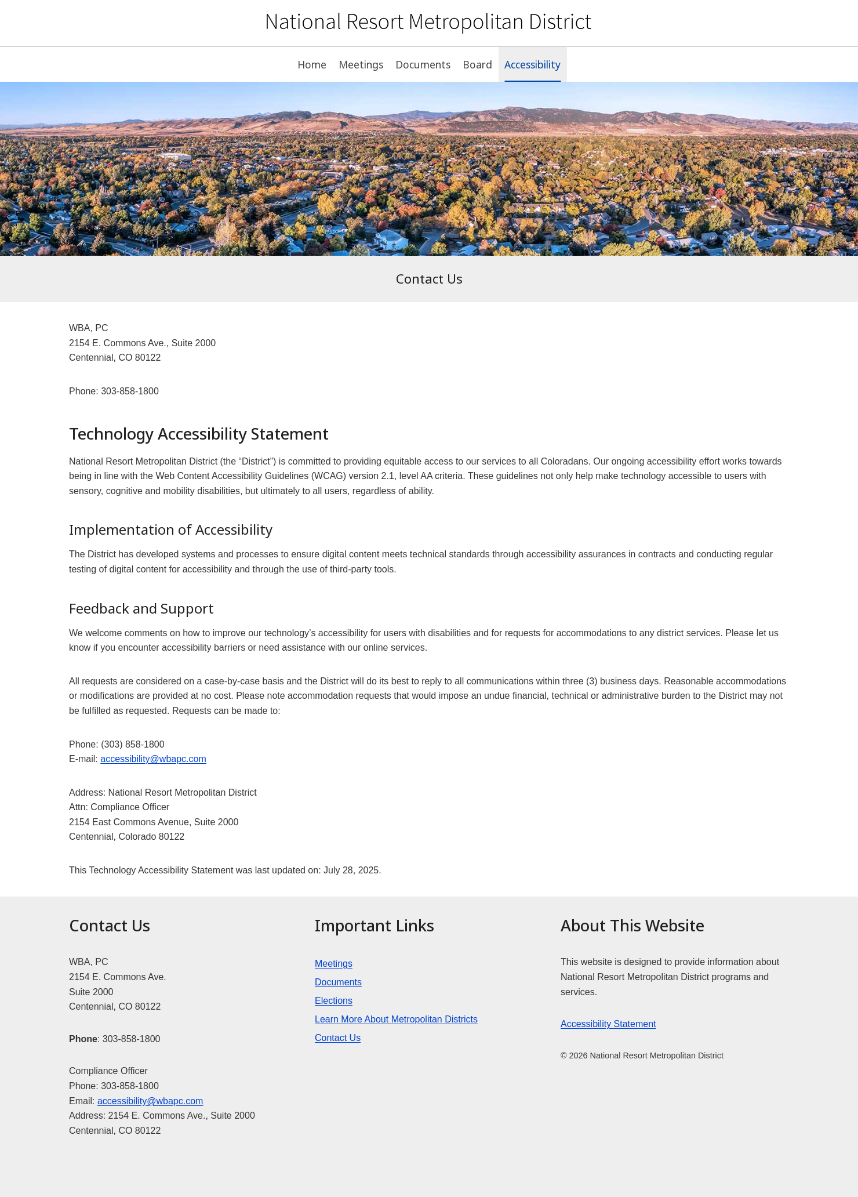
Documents (422, 64)
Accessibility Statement (608, 1024)
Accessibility (532, 64)
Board (477, 64)
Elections (333, 1001)
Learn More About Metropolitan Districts (396, 1019)
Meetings (361, 64)
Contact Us (338, 1038)
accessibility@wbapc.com (153, 759)
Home (311, 64)
